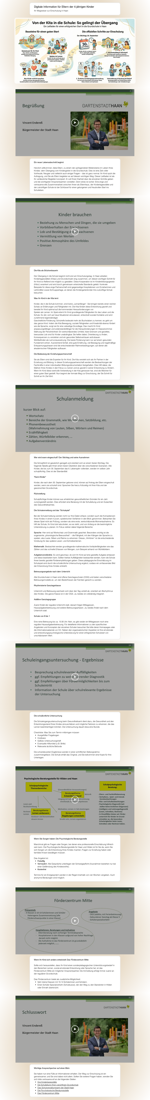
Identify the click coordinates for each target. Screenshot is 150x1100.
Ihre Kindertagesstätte (47, 1082)
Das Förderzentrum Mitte (48, 1093)
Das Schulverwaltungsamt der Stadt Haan (56, 1087)
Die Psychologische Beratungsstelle (53, 1090)
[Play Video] (75, 122)
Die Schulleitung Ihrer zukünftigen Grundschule (58, 1085)
